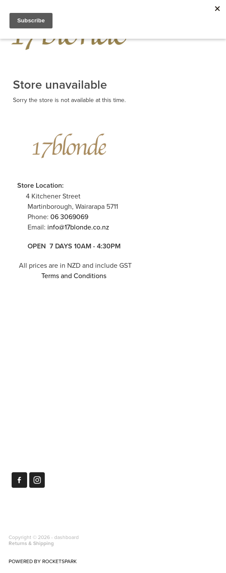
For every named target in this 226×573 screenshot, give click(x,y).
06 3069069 (69, 216)
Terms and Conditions (73, 275)
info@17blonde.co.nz (78, 227)
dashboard (66, 537)
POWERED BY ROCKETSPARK (43, 561)
